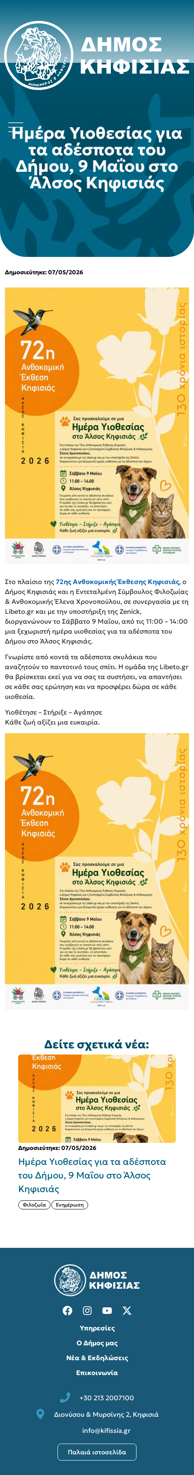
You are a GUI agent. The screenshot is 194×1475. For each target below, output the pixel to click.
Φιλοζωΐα (34, 1205)
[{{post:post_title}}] (97, 1099)
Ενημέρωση (70, 1205)
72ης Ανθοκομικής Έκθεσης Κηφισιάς (117, 581)
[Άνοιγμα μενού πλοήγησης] (15, 127)
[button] (9, 1138)
